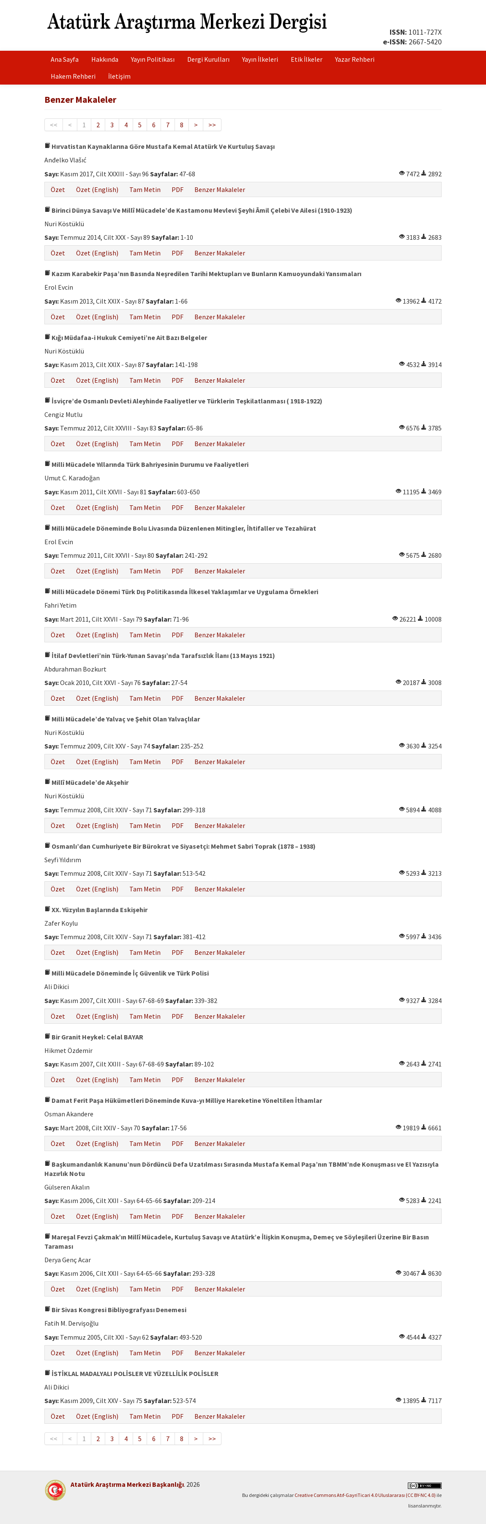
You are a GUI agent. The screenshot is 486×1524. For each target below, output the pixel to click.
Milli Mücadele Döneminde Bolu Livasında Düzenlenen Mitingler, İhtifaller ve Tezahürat (180, 528)
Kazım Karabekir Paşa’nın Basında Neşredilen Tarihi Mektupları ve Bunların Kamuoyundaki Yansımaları (202, 273)
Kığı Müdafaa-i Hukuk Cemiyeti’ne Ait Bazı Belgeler (125, 337)
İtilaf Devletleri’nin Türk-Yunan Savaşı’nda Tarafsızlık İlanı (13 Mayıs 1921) (159, 655)
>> (212, 125)
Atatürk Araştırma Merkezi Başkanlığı (127, 1484)
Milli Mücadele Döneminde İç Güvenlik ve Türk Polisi (126, 973)
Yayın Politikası (153, 59)
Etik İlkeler (306, 59)
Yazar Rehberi (354, 59)
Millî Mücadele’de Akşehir (86, 782)
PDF (177, 189)
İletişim (119, 76)
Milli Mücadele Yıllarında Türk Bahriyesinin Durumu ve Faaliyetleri (146, 464)
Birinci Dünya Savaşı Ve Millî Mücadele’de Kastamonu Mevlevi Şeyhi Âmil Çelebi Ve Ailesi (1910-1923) (198, 210)
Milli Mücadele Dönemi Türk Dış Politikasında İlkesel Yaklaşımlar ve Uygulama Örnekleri (181, 591)
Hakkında (104, 59)
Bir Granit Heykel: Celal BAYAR (93, 1037)
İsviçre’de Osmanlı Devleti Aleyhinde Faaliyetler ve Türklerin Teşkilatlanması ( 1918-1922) (183, 401)
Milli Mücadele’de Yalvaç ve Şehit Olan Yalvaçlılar (122, 719)
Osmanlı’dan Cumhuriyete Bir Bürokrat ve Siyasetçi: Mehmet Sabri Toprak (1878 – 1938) (180, 846)
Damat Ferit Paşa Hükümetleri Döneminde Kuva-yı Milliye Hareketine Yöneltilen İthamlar (183, 1100)
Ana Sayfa (65, 59)
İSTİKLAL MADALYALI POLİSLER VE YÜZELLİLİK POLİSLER (131, 1373)
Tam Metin (145, 189)
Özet (58, 189)
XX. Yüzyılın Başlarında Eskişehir (95, 909)
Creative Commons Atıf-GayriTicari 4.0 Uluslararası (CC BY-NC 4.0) (365, 1495)
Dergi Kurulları (208, 59)
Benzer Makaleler (219, 189)
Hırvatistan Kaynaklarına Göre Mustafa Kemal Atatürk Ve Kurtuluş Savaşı (159, 146)
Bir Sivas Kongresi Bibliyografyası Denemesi (115, 1309)
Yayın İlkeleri (260, 59)
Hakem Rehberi (73, 76)
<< (53, 125)
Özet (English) (97, 189)
